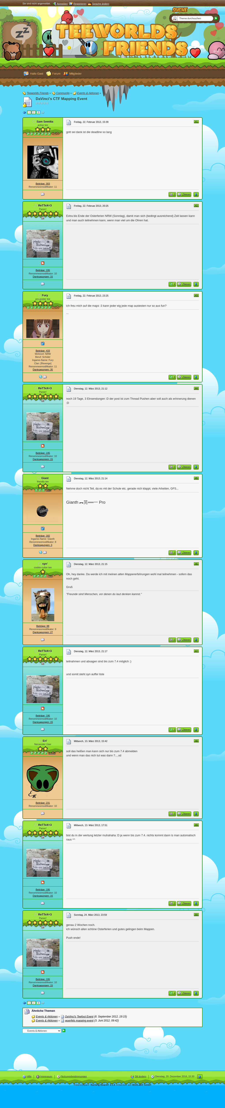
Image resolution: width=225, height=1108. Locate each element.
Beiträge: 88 (42, 626)
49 (196, 825)
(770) (50, 576)
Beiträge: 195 (43, 270)
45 (196, 478)
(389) (48, 490)
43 (196, 295)
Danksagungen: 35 (43, 369)
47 (196, 651)
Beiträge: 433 (43, 350)
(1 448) (52, 753)
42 (196, 205)
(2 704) (55, 133)
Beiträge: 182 (43, 535)
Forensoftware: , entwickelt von (112, 1084)
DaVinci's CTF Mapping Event (61, 99)
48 (196, 741)
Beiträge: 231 (43, 803)
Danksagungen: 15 (43, 276)
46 (196, 564)
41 (196, 121)
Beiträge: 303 (43, 183)
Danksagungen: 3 (42, 545)
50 (196, 914)
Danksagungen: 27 (43, 632)
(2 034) (55, 307)
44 (196, 388)
